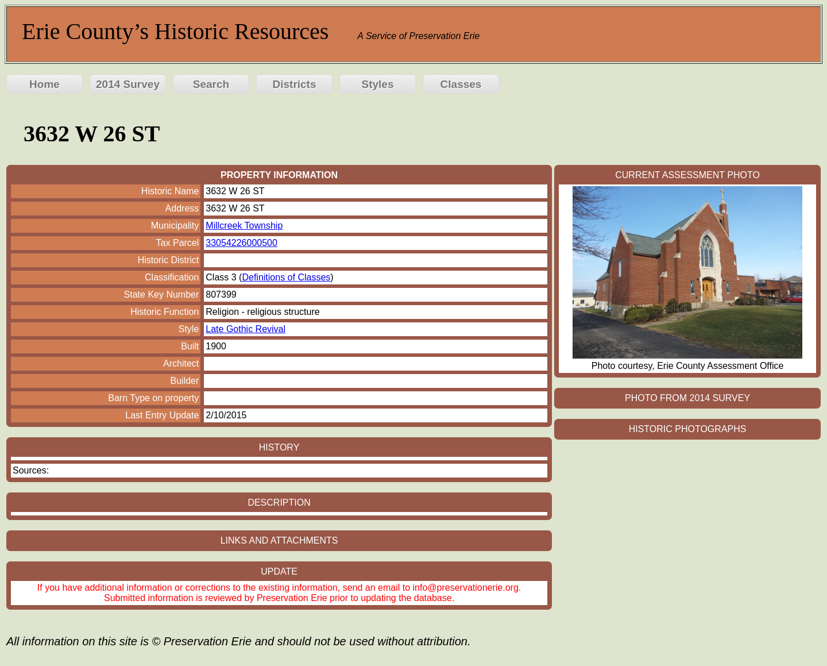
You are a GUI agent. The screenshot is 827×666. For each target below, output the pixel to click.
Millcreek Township (244, 225)
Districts (294, 84)
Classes (461, 84)
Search (211, 84)
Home (44, 84)
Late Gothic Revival (245, 329)
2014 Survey (128, 84)
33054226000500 (241, 243)
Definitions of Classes (286, 277)
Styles (378, 84)
